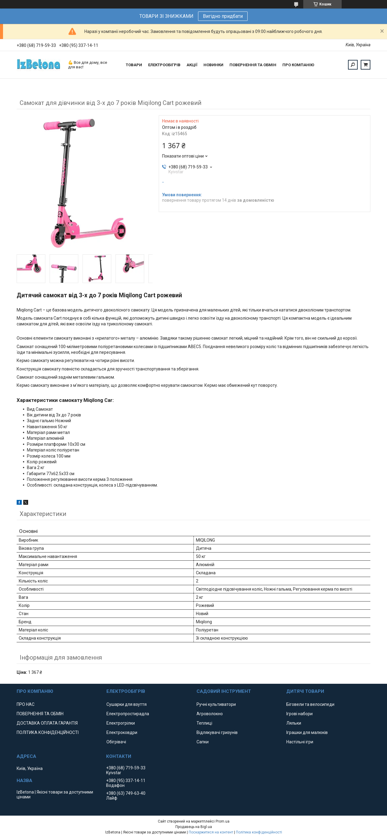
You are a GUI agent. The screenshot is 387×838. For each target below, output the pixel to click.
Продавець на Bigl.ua (193, 827)
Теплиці (204, 723)
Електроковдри (121, 732)
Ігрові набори (299, 713)
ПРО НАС (25, 704)
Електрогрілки (120, 723)
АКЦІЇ (192, 65)
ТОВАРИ (134, 65)
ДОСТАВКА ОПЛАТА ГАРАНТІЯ (47, 723)
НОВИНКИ (213, 65)
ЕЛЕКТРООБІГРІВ (164, 65)
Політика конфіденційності (259, 832)
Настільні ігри (299, 741)
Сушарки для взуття (126, 704)
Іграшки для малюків (307, 732)
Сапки (203, 741)
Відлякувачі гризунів (217, 732)
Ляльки (293, 723)
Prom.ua (222, 821)
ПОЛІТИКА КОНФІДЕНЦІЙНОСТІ (48, 732)
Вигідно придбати (223, 16)
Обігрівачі (116, 741)
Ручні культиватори (216, 704)
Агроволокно (210, 713)
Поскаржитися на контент (211, 832)
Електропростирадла (127, 713)
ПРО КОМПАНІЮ (298, 65)
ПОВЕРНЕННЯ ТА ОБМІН (252, 65)
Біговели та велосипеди (310, 704)
